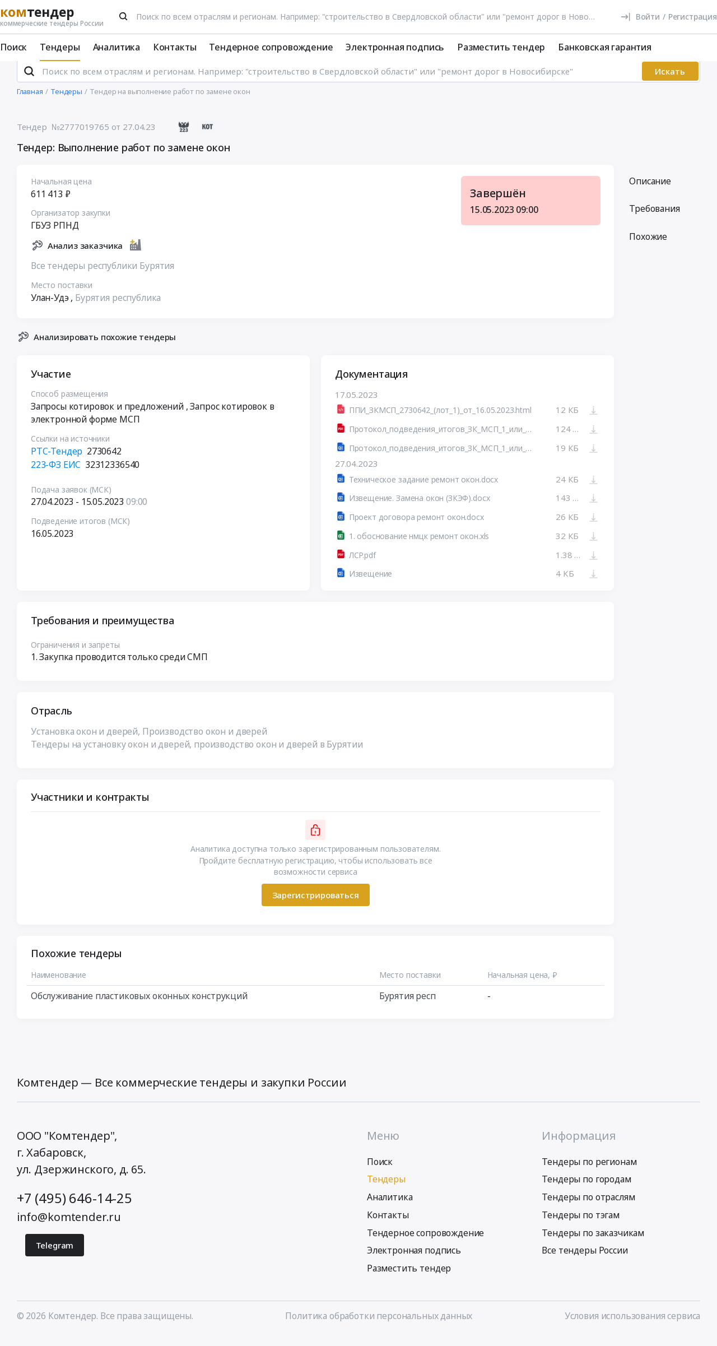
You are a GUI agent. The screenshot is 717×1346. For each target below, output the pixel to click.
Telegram (55, 1254)
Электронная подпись (395, 47)
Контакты (175, 47)
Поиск (13, 47)
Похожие (648, 246)
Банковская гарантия (604, 47)
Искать (670, 80)
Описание (650, 190)
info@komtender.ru (69, 1226)
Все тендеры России (584, 1260)
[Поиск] (123, 16)
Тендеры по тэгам (580, 1224)
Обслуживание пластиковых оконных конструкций (139, 1005)
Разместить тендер (501, 47)
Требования (654, 218)
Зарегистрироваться (315, 904)
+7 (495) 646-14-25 (74, 1208)
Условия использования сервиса (632, 1325)
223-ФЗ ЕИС (56, 473)
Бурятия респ (407, 1005)
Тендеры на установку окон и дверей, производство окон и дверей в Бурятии (197, 754)
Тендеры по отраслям (588, 1206)
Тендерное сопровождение (271, 47)
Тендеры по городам (586, 1188)
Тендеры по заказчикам (593, 1242)
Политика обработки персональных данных (378, 1325)
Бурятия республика (118, 306)
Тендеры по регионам (589, 1170)
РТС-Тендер (56, 460)
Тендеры (60, 47)
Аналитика (117, 47)
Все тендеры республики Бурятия (102, 274)
